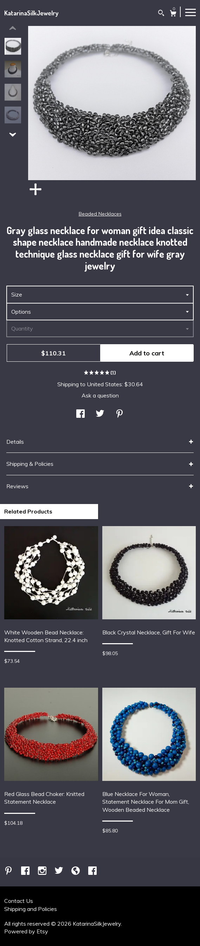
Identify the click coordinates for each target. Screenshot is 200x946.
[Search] (161, 14)
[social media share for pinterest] (119, 414)
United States (104, 384)
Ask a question (100, 395)
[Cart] (173, 14)
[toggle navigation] (190, 12)
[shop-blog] (76, 870)
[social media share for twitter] (100, 414)
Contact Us (18, 900)
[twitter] (59, 870)
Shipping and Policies (30, 908)
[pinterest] (9, 870)
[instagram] (43, 870)
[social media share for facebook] (80, 414)
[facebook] (26, 870)
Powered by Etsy (26, 931)
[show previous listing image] (12, 28)
